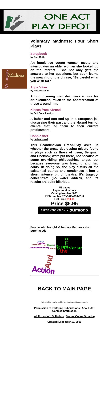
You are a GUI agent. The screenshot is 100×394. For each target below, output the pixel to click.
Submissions (72, 308)
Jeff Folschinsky (43, 113)
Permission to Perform (48, 308)
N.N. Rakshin (41, 90)
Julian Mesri (41, 139)
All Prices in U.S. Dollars (49, 316)
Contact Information (64, 311)
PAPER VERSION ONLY (64, 210)
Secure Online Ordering (80, 316)
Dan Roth (39, 57)
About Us (87, 308)
